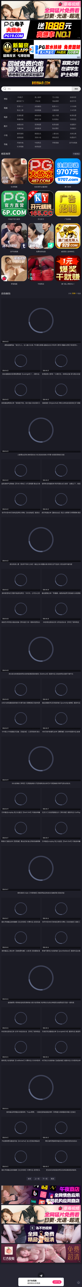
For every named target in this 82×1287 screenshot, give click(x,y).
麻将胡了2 (20, 101)
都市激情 (20, 133)
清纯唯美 (38, 128)
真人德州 (38, 97)
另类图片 (73, 128)
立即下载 (57, 1282)
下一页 (45, 1179)
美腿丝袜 (20, 128)
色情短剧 (38, 146)
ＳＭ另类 (73, 110)
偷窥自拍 (20, 124)
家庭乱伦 (38, 133)
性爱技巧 (73, 137)
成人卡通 (55, 115)
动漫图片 (73, 124)
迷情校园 (20, 137)
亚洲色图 (38, 124)
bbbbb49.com (41, 83)
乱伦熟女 (55, 119)
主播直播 (55, 110)
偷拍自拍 (38, 115)
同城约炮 (20, 143)
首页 (29, 1179)
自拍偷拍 (38, 106)
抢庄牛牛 (73, 101)
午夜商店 (38, 143)
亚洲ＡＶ (20, 106)
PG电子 (20, 97)
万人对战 (55, 97)
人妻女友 (55, 133)
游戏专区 (73, 97)
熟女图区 (55, 128)
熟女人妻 (20, 110)
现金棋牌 (55, 101)
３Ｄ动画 (73, 106)
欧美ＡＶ (55, 106)
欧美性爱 (73, 115)
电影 (6, 117)
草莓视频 (55, 143)
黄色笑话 (55, 137)
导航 (6, 144)
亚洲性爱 (20, 115)
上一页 (37, 1179)
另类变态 (73, 119)
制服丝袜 (20, 119)
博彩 (6, 99)
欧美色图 (55, 124)
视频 (6, 108)
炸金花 (37, 101)
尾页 (52, 1179)
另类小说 (38, 137)
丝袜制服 (38, 110)
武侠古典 (73, 133)
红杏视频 (20, 146)
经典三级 (38, 119)
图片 (6, 126)
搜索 (76, 89)
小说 (6, 135)
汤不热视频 (73, 143)
